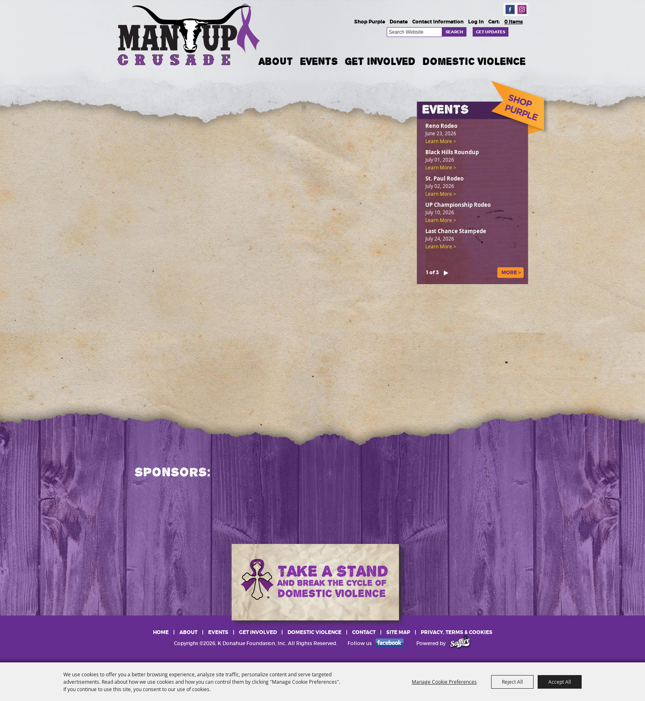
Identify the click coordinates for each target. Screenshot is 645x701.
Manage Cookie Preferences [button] (444, 681)
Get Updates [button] (490, 32)
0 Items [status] (513, 22)
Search (454, 32)
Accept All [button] (559, 681)
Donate (399, 22)
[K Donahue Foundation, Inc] (189, 34)
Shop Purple (369, 22)
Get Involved (380, 61)
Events (319, 61)
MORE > (511, 272)
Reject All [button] (512, 681)
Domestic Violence (474, 61)
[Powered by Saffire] (460, 643)
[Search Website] (414, 32)
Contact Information (438, 22)
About (276, 61)
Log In (476, 22)
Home (161, 632)
